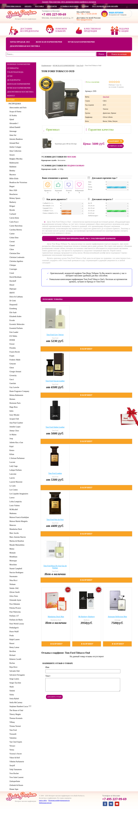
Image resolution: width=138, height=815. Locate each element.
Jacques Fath (14, 419)
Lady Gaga (13, 466)
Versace (12, 746)
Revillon (12, 651)
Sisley (11, 695)
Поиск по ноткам (119, 54)
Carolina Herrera (15, 230)
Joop (11, 439)
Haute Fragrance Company (19, 391)
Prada (11, 636)
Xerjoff (12, 766)
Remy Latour (14, 647)
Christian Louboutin (16, 257)
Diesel (11, 285)
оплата (28, 6)
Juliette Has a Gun (16, 442)
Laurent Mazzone (15, 482)
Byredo (12, 210)
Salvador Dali (14, 671)
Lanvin (12, 478)
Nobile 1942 (14, 588)
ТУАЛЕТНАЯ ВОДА (15, 72)
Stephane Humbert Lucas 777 (20, 706)
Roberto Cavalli (15, 659)
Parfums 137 (14, 616)
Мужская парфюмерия (81, 42)
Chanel (12, 245)
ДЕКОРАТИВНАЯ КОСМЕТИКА (20, 92)
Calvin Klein (14, 218)
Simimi (12, 691)
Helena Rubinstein (16, 395)
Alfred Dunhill (14, 127)
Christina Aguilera (16, 261)
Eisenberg (13, 309)
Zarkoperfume (14, 781)
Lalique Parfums (15, 470)
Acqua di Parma (15, 112)
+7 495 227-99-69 (54, 14)
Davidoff (12, 281)
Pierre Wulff (14, 632)
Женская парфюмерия (49, 42)
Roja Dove (13, 667)
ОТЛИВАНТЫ (13, 68)
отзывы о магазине (69, 6)
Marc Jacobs (14, 533)
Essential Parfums (16, 328)
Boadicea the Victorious (18, 182)
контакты (52, 6)
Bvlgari (12, 206)
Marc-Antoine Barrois (17, 537)
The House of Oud (16, 710)
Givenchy (13, 376)
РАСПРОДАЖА (15, 104)
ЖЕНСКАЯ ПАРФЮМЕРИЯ (18, 84)
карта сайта (43, 800)
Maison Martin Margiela (18, 521)
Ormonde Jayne (15, 600)
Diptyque (12, 289)
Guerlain (12, 383)
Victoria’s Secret (15, 754)
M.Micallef (13, 509)
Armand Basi (14, 143)
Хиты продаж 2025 (20, 42)
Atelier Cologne (15, 147)
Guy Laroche (14, 387)
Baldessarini (14, 163)
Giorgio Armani (15, 372)
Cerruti (12, 242)
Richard (12, 655)
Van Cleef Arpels (15, 742)
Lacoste (12, 462)
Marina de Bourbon (16, 541)
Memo (11, 549)
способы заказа (13, 6)
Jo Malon (12, 435)
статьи (85, 6)
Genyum (12, 364)
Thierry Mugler (15, 714)
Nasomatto (13, 576)
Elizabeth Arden (15, 316)
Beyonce (12, 175)
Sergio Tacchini (15, 683)
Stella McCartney (15, 703)
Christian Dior (14, 253)
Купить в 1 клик (115, 146)
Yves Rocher (14, 773)
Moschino (13, 565)
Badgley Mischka (15, 159)
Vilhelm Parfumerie (16, 762)
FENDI (12, 340)
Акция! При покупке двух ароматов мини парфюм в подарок (69, 2)
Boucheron (13, 194)
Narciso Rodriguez (16, 572)
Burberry (12, 202)
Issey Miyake (14, 415)
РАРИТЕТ (11, 96)
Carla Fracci (14, 222)
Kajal (11, 446)
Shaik (11, 687)
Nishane (12, 584)
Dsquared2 (13, 305)
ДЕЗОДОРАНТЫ (13, 80)
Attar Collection (15, 151)
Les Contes (13, 490)
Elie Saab (12, 312)
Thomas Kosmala (15, 718)
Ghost (11, 368)
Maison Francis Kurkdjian (19, 517)
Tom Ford (13, 730)
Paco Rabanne (14, 604)
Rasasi (11, 643)
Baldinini (12, 167)
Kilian (11, 454)
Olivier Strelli (14, 592)
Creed (11, 273)
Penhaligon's (14, 628)
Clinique (12, 265)
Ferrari (11, 344)
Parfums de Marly (16, 620)
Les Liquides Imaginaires (18, 494)
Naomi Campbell (15, 569)
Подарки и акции (124, 30)
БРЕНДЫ (10, 100)
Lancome (12, 474)
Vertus (11, 750)
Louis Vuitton (14, 506)
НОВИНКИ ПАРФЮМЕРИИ (18, 64)
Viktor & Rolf (14, 758)
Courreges (13, 269)
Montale (12, 553)
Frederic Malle (14, 360)
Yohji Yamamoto (15, 769)
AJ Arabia (13, 115)
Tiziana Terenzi (15, 726)
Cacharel (12, 214)
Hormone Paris (15, 403)
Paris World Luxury (16, 624)
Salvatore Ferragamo (17, 675)
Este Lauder (13, 332)
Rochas (12, 663)
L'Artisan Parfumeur (17, 458)
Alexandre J (13, 123)
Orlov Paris (13, 596)
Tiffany (12, 722)
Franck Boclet (14, 352)
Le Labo (12, 486)
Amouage (13, 131)
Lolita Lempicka (15, 502)
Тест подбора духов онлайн (105, 6)
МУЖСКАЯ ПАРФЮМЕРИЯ (18, 88)
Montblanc (13, 557)
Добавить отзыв (54, 697)
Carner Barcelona (15, 226)
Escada (12, 320)
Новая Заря (13, 789)
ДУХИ (9, 76)
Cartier (12, 234)
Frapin (11, 356)
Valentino (12, 738)
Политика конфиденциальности (59, 800)
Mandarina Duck (15, 529)
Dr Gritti (12, 301)
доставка (39, 6)
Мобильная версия (45, 803)
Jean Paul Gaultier (16, 423)
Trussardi (12, 734)
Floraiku (12, 348)
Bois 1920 (13, 190)
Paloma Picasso (15, 608)
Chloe (11, 249)
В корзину (115, 141)
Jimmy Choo (14, 431)
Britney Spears (14, 198)
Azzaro (12, 155)
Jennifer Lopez (15, 427)
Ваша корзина (116, 12)
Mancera (12, 525)
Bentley (12, 171)
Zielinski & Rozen (16, 785)
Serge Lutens (14, 679)
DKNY (12, 293)
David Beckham (15, 277)
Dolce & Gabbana (16, 297)
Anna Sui (12, 135)
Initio (11, 411)
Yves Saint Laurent (16, 777)
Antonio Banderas (16, 139)
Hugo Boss (13, 407)
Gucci (11, 379)
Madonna (12, 513)
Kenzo (11, 450)
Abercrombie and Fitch (17, 108)
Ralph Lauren (14, 639)
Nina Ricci (13, 580)
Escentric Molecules (16, 324)
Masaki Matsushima (16, 545)
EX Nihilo (13, 336)
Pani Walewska (15, 612)
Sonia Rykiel (14, 699)
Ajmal (11, 119)
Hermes (12, 399)
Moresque (13, 561)
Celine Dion (13, 238)
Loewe (11, 498)
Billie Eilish (13, 179)
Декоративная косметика (25, 46)
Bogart (11, 186)
